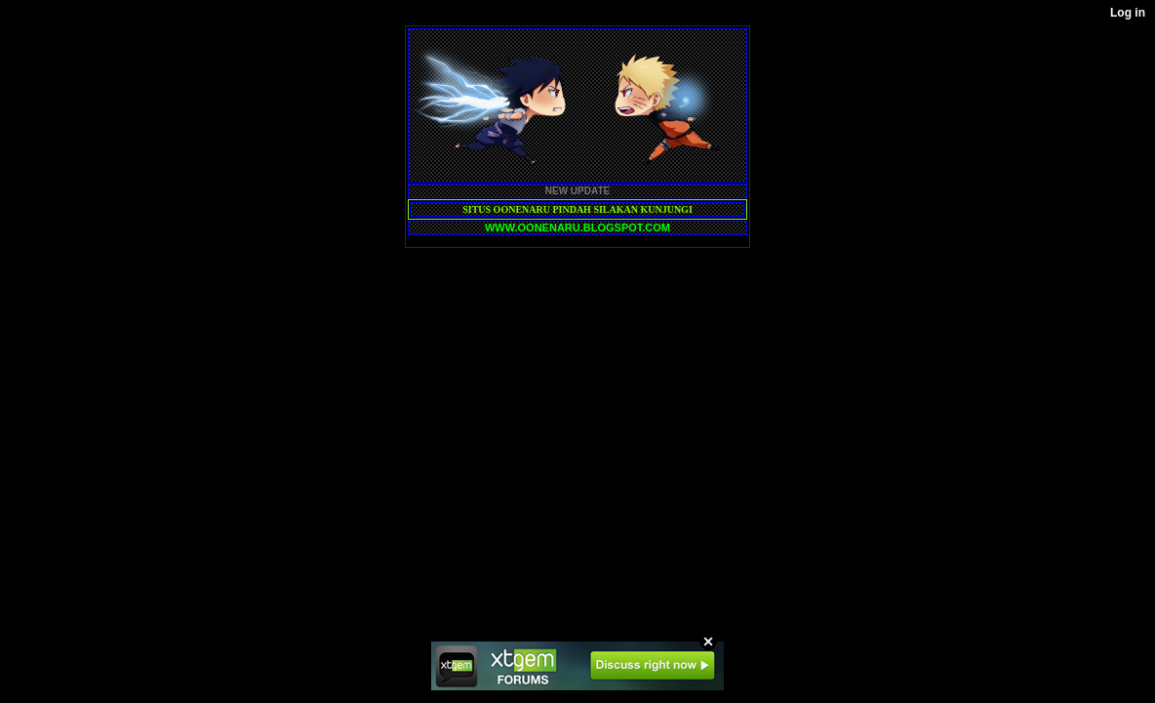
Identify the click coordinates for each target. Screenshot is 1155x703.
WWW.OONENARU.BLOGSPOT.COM (577, 227)
